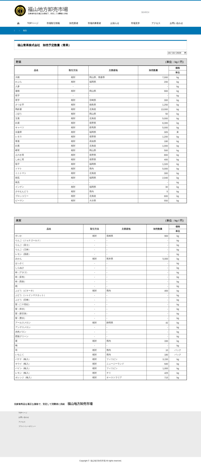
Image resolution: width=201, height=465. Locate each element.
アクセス (22, 422)
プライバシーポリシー (27, 427)
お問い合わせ (24, 418)
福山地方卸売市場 (98, 461)
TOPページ (23, 413)
